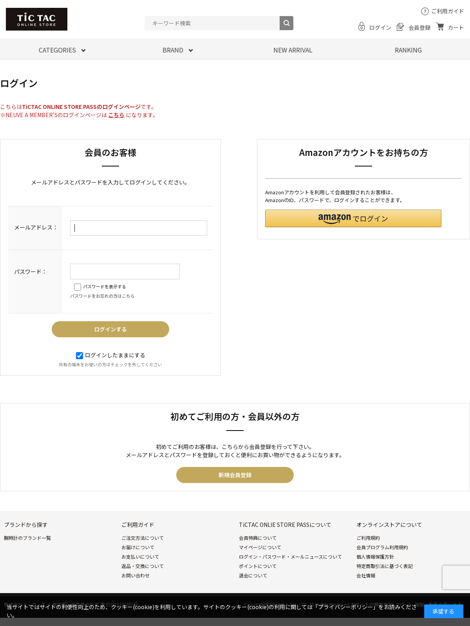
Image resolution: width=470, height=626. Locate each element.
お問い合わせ (135, 575)
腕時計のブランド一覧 (27, 537)
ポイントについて (258, 566)
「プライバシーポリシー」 (345, 607)
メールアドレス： (36, 227)
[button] (353, 218)
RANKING (408, 49)
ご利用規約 (368, 537)
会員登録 (419, 27)
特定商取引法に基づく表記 (384, 566)
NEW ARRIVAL (293, 49)
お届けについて (137, 547)
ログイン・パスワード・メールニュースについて (290, 556)
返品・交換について (142, 566)
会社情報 (365, 575)
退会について (253, 575)
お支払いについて (140, 556)
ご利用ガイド (447, 11)
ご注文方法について (142, 537)
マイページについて (260, 547)
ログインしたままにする (110, 355)
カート (456, 27)
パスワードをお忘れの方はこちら (102, 296)
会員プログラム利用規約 (382, 547)
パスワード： (30, 271)
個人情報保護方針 (375, 556)
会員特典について (258, 537)
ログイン (380, 27)
